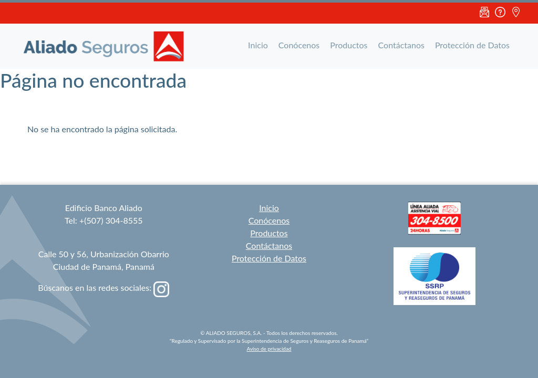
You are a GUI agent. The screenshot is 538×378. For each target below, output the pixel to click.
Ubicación (516, 13)
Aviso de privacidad (269, 348)
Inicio (258, 45)
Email (484, 13)
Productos (348, 45)
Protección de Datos (472, 45)
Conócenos (298, 45)
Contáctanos (401, 45)
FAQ (500, 13)
